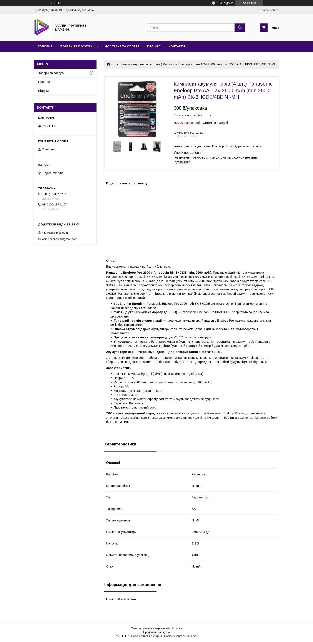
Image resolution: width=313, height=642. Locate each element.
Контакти (177, 46)
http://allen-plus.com (55, 232)
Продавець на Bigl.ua (156, 632)
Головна (45, 46)
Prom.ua (177, 628)
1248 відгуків (225, 3)
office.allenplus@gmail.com (59, 238)
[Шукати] (240, 27)
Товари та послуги (76, 46)
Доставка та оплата (122, 46)
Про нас (154, 46)
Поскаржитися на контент (146, 636)
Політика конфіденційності (180, 636)
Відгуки (43, 91)
